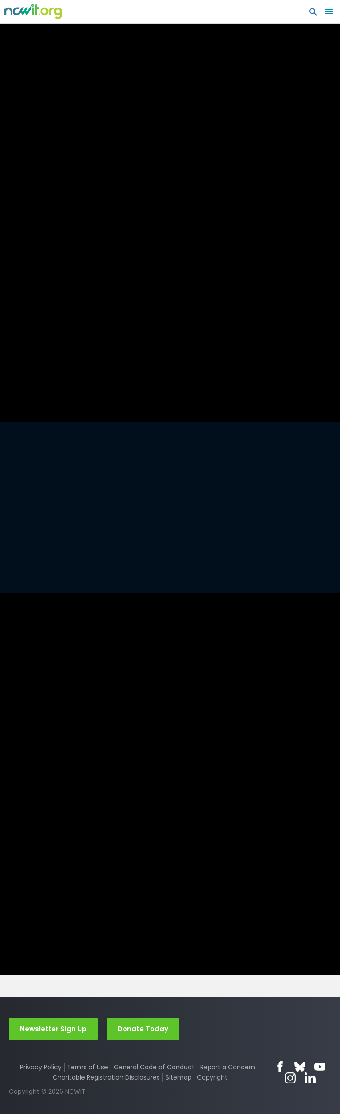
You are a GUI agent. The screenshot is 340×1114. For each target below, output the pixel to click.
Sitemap (179, 1076)
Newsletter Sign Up (53, 1028)
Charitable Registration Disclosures (106, 1076)
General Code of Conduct (154, 1067)
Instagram (290, 1077)
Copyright (212, 1076)
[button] (313, 14)
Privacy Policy (41, 1067)
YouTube (319, 1066)
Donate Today (143, 1028)
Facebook (280, 1066)
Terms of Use (87, 1067)
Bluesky (299, 1066)
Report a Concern (227, 1067)
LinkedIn (310, 1077)
